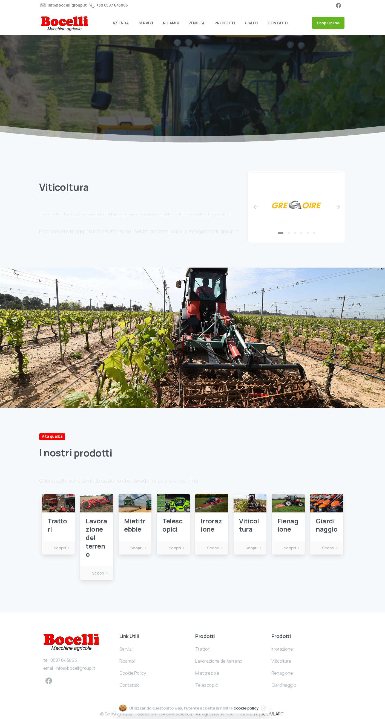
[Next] (337, 207)
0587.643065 (63, 665)
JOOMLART (272, 714)
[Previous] (255, 207)
